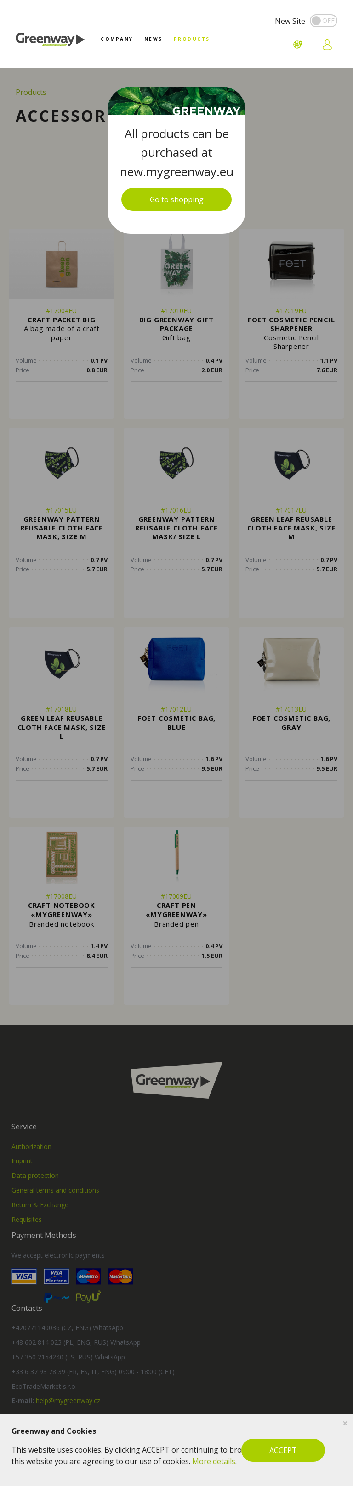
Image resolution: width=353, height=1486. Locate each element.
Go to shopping (177, 199)
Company (117, 39)
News (153, 39)
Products (192, 39)
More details (213, 1461)
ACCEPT (283, 1450)
